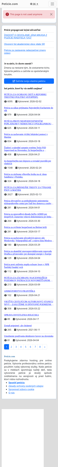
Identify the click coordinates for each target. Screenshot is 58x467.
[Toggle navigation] (52, 4)
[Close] (51, 14)
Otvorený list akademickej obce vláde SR (24, 44)
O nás (12, 392)
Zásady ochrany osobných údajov (26, 385)
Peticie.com (10, 4)
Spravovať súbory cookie (21, 389)
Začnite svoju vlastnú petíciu (29, 81)
